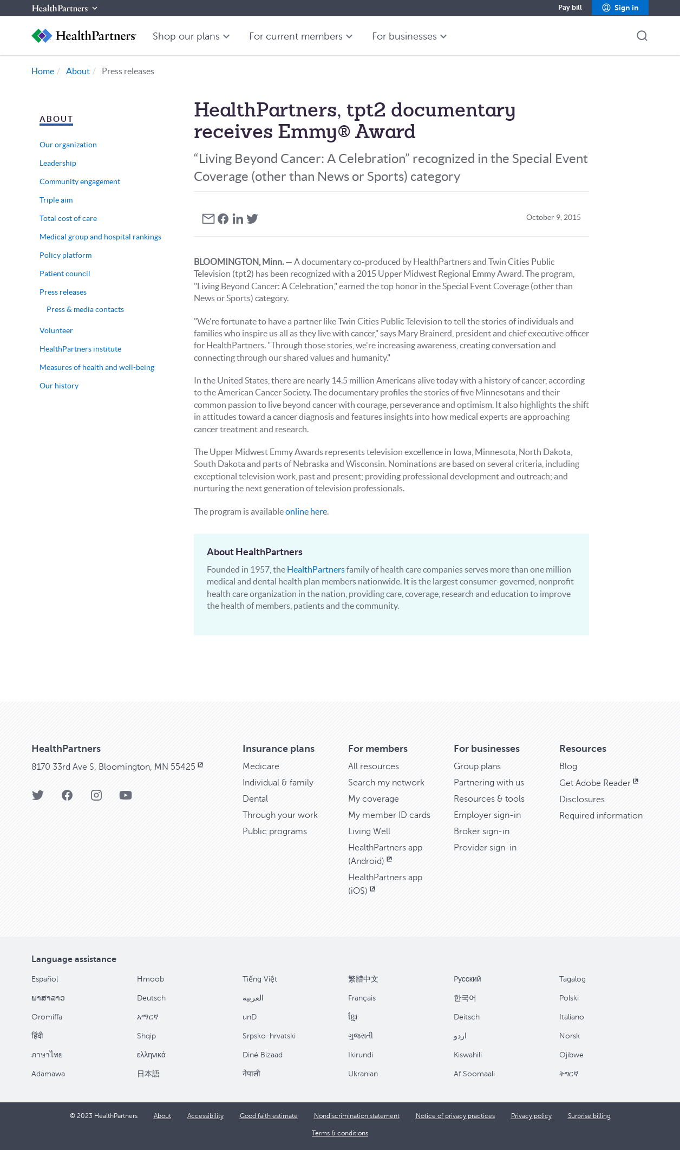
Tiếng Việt (260, 979)
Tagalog (572, 979)
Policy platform (65, 255)
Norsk (569, 1036)
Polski (569, 998)
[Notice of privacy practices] (455, 1116)
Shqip (146, 1036)
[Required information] (601, 816)
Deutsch (151, 998)
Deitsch (467, 1017)
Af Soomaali (474, 1074)
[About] (162, 1116)
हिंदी (37, 1036)
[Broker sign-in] (481, 831)
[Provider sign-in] (485, 848)
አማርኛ (148, 1017)
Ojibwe (571, 1055)
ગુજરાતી (360, 1036)
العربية (253, 998)
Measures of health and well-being (97, 367)
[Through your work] (280, 815)
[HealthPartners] (65, 8)
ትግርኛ (569, 1074)
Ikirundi (360, 1055)
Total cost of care (68, 218)
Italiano (571, 1017)
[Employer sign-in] (487, 815)
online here (306, 511)
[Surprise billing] (589, 1116)
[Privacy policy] (531, 1116)
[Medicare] (261, 766)
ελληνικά (151, 1055)
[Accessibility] (205, 1116)
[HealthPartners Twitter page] (37, 798)
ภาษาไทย (47, 1055)
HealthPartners (316, 569)
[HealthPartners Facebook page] (67, 798)
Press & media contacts (85, 309)
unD (250, 1017)
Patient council (65, 273)
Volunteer (56, 330)
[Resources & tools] (489, 799)
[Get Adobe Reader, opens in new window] (599, 783)
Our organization (68, 144)
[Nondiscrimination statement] (357, 1116)
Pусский (467, 979)
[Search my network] (386, 783)
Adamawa (48, 1074)
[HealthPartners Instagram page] (96, 798)
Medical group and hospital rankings (100, 236)
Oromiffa (46, 1017)
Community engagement (80, 181)
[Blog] (568, 766)
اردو (460, 1036)
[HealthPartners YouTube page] (125, 798)
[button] (620, 8)
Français (362, 998)
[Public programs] (275, 831)
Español (44, 979)
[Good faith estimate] (269, 1116)
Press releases (63, 292)
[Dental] (255, 799)
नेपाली (251, 1074)
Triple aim (56, 200)
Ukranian (363, 1074)
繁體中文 (363, 979)
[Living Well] (369, 831)
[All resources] (373, 766)
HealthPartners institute (80, 349)
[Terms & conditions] (340, 1133)
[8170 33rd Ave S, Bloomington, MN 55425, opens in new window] (118, 767)
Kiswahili (468, 1055)
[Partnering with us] (489, 783)
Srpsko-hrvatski (269, 1036)
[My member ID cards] (389, 815)
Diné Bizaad (263, 1055)
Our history (59, 385)
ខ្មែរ (352, 1017)
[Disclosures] (582, 799)
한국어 (465, 998)
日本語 (148, 1074)
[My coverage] (373, 799)
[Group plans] (477, 766)
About (78, 71)
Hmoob (150, 979)
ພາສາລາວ (48, 998)
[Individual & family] (278, 783)
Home (42, 71)
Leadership (58, 163)
